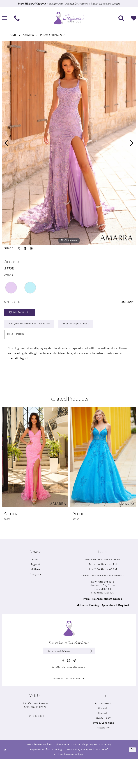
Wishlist (102, 708)
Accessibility (102, 727)
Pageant (35, 564)
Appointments (103, 703)
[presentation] (35, 457)
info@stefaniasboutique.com (69, 667)
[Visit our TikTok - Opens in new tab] (74, 660)
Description (15, 334)
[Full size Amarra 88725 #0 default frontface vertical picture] (69, 143)
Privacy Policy (103, 717)
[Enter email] (69, 651)
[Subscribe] (91, 651)
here (80, 754)
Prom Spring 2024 (53, 35)
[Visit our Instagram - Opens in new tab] (68, 660)
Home (12, 35)
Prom (35, 559)
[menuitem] (17, 18)
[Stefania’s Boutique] (69, 18)
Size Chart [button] (127, 302)
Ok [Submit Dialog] (132, 749)
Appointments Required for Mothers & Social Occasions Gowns (83, 3)
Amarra (28, 35)
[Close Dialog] (5, 750)
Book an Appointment (76, 323)
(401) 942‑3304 (35, 715)
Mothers (35, 569)
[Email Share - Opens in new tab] (31, 248)
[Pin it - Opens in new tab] (25, 248)
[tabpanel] (69, 143)
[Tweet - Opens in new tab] (18, 248)
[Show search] (121, 18)
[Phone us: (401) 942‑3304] (17, 18)
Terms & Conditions (102, 722)
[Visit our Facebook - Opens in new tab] (63, 660)
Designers (35, 574)
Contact (102, 713)
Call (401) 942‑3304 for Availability (29, 323)
